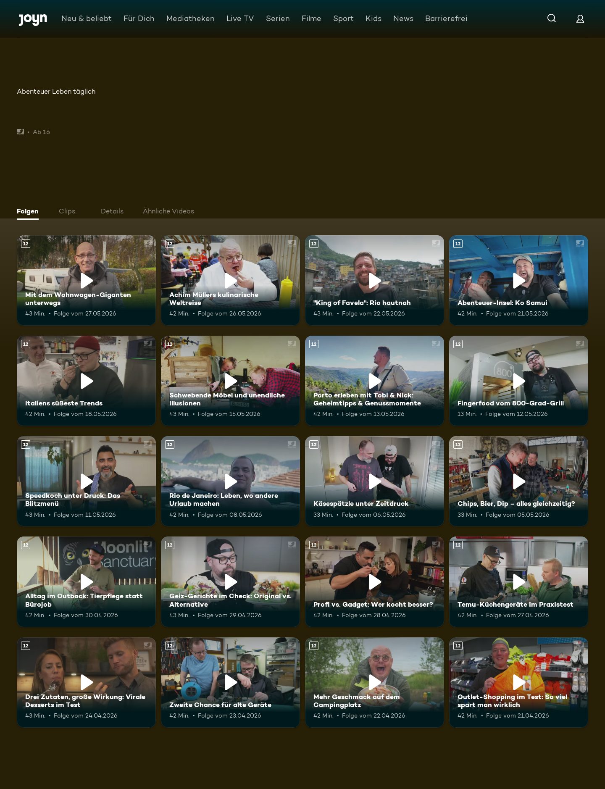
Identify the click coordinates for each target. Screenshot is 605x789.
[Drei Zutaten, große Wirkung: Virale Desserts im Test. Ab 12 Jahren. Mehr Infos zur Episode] (86, 682)
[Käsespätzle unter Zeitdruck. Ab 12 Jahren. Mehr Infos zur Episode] (374, 481)
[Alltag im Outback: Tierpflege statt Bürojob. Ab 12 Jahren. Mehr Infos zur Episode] (86, 582)
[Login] (580, 18)
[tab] (30, 212)
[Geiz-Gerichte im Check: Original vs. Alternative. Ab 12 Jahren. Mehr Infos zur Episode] (230, 582)
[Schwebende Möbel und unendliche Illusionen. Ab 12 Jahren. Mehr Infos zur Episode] (230, 381)
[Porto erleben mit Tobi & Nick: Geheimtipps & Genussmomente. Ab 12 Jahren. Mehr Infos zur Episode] (374, 381)
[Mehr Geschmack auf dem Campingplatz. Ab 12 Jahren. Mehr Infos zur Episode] (374, 682)
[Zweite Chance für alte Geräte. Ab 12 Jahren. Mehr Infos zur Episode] (230, 682)
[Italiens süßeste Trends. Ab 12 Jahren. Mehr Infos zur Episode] (86, 381)
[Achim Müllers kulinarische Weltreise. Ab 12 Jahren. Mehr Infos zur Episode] (230, 280)
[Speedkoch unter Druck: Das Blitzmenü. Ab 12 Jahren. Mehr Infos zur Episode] (86, 481)
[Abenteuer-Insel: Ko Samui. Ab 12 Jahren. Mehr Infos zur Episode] (518, 280)
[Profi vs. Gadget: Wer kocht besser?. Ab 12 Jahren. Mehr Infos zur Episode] (374, 582)
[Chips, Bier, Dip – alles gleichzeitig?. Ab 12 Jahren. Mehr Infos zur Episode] (518, 481)
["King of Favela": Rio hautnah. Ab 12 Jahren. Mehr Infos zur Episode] (374, 280)
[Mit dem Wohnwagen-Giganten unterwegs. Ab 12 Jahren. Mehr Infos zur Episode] (86, 280)
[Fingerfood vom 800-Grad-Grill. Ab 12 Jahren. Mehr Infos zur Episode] (518, 381)
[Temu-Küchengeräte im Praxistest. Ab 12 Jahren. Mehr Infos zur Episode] (518, 582)
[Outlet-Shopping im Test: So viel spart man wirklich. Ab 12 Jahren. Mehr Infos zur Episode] (518, 682)
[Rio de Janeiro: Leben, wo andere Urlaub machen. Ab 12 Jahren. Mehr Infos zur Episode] (230, 481)
